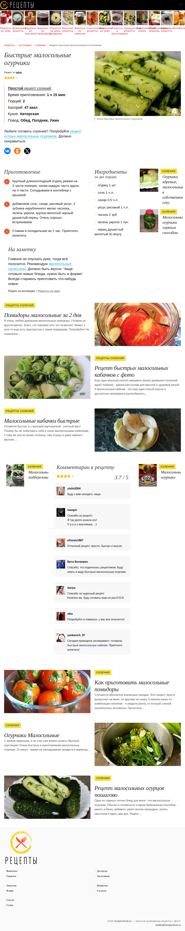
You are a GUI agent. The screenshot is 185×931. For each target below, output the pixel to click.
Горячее (11, 876)
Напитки (102, 885)
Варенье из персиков (30, 31)
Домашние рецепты (18, 29)
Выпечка (12, 871)
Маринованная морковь (154, 29)
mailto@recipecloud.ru (168, 924)
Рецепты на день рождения (55, 31)
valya (19, 72)
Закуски (11, 885)
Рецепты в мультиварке (117, 31)
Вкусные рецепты (67, 29)
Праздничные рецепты (129, 29)
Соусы (10, 900)
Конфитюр (179, 28)
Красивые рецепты (166, 29)
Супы (10, 905)
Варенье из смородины (43, 31)
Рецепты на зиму (5, 29)
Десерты (102, 871)
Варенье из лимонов (80, 31)
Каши (10, 890)
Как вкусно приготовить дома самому (17, 5)
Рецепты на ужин (49, 291)
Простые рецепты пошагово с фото (21, 848)
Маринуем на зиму (105, 29)
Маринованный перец (142, 29)
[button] (180, 4)
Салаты (102, 890)
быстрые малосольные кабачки (87, 645)
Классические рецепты (92, 29)
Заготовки (103, 876)
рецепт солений (29, 88)
